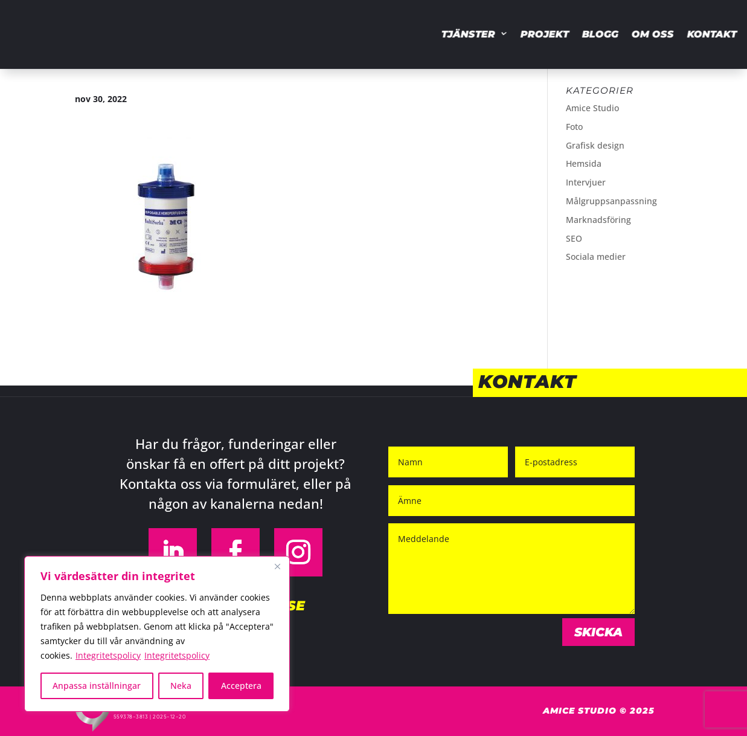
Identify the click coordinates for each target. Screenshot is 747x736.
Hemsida (583, 163)
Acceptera (241, 685)
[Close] (277, 566)
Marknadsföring (598, 219)
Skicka (598, 632)
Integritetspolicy (108, 655)
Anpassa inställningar (97, 685)
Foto (574, 126)
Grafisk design (595, 145)
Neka (180, 685)
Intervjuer (586, 182)
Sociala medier (596, 256)
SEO (574, 238)
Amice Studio (592, 108)
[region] (157, 634)
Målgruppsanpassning (611, 201)
